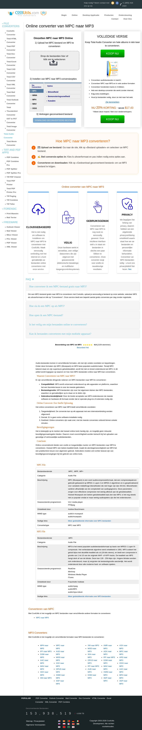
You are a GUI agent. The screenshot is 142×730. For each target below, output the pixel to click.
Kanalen (51, 101)
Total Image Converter (12, 128)
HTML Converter (98, 698)
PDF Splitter (12, 169)
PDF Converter (42, 698)
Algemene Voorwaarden (35, 725)
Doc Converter (84, 698)
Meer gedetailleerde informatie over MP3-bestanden (89, 596)
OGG (34, 108)
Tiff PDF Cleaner (14, 177)
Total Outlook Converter (12, 102)
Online (74, 15)
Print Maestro (12, 214)
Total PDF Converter (11, 48)
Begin (64, 15)
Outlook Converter (56, 698)
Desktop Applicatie (91, 15)
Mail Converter (71, 698)
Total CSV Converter (11, 79)
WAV (34, 104)
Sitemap (29, 721)
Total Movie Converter (12, 143)
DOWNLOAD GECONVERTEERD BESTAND (54, 120)
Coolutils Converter (11, 33)
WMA (34, 95)
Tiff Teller (11, 204)
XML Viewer (12, 247)
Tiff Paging (11, 196)
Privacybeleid (39, 721)
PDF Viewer (12, 243)
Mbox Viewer (12, 235)
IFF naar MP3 (45, 651)
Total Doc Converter (11, 56)
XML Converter (51, 702)
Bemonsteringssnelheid (59, 96)
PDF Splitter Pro (14, 173)
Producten (109, 15)
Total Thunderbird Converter (12, 111)
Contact (114, 19)
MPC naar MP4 (42, 618)
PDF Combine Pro (13, 163)
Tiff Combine (12, 200)
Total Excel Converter (11, 63)
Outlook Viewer (13, 227)
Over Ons (127, 19)
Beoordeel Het (83, 348)
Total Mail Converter (11, 94)
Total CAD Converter (11, 71)
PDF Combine (13, 157)
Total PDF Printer (11, 183)
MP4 (34, 99)
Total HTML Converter (12, 40)
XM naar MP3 (45, 678)
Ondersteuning (125, 15)
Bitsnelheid (53, 92)
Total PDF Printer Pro (11, 190)
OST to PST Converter (12, 120)
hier (129, 269)
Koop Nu (112, 53)
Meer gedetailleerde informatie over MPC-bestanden (89, 521)
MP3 (34, 91)
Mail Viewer (12, 231)
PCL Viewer (12, 239)
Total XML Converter (11, 86)
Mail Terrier (12, 217)
